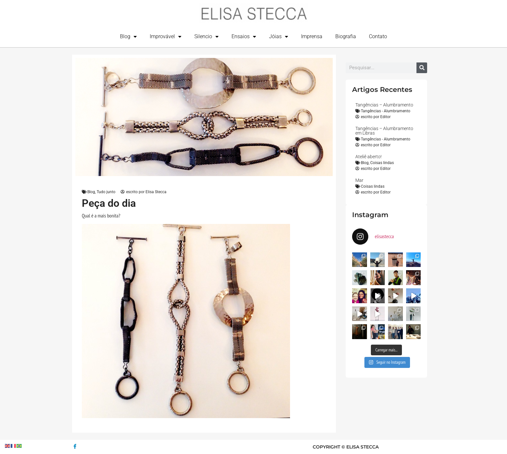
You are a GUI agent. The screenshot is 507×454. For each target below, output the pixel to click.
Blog (128, 36)
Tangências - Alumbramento (385, 111)
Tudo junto (106, 192)
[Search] (421, 67)
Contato (378, 36)
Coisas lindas (382, 163)
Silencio (206, 36)
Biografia (345, 36)
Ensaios (244, 36)
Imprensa (311, 36)
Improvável (165, 36)
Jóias (278, 36)
